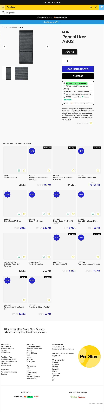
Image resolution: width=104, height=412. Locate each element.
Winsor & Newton (33, 377)
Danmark (55, 364)
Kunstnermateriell (33, 347)
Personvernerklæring (9, 372)
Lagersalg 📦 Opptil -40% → (52, 17)
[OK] (52, 12)
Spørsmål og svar (7, 348)
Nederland (56, 373)
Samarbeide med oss (9, 361)
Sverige (55, 362)
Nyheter (30, 359)
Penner (5, 27)
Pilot (28, 368)
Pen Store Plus (6, 357)
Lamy (65, 31)
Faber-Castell (32, 372)
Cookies (4, 374)
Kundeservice (6, 346)
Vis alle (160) (31, 379)
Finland (55, 367)
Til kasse (78, 76)
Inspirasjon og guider (8, 359)
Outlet (29, 357)
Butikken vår (5, 353)
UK (53, 378)
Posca (29, 374)
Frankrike (55, 369)
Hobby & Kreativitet (34, 349)
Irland (54, 371)
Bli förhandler (6, 363)
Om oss (3, 351)
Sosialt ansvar (6, 365)
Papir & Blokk (32, 353)
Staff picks (31, 361)
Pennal (21, 27)
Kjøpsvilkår (5, 370)
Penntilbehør (13, 27)
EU (53, 380)
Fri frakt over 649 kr (52, 2)
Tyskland (55, 376)
